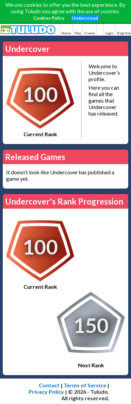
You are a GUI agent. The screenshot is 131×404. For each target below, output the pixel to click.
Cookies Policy (49, 18)
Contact (49, 385)
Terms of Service (85, 385)
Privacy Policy (46, 391)
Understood (85, 18)
